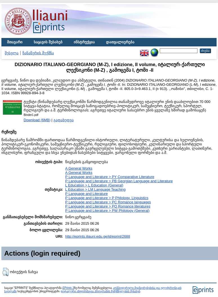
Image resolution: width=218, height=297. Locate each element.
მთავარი (15, 42)
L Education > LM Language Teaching (95, 189)
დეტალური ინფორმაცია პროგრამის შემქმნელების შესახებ (100, 291)
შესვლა (12, 53)
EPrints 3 (68, 287)
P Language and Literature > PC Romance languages (108, 202)
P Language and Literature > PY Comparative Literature (109, 177)
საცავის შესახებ (48, 42)
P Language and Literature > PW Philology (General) (107, 210)
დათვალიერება (120, 42)
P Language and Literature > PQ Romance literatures (107, 206)
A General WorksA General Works (79, 170)
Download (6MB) (37, 120)
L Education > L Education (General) (94, 185)
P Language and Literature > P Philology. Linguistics (107, 198)
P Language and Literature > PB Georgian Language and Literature (119, 181)
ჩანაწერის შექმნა (38, 53)
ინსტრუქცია (84, 42)
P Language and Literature (86, 194)
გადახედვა (63, 120)
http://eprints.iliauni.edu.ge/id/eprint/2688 (97, 236)
